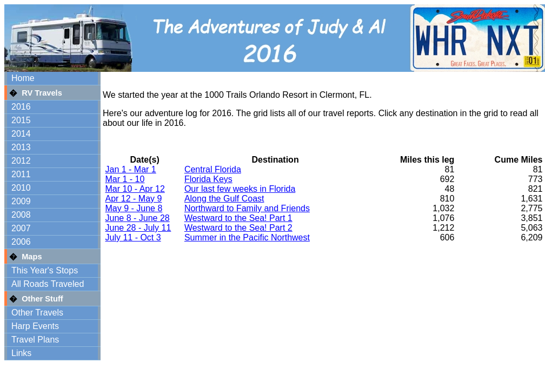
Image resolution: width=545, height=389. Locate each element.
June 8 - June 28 (137, 218)
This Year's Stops (44, 270)
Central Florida (212, 169)
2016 (21, 106)
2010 (21, 187)
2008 (21, 214)
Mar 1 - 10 (125, 179)
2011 (21, 174)
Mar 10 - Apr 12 (135, 188)
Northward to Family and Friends (247, 208)
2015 (21, 120)
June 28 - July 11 (138, 227)
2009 (21, 201)
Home (23, 78)
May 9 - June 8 (134, 208)
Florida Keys (208, 179)
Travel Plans (35, 339)
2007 (21, 228)
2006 (21, 241)
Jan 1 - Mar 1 (130, 169)
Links (21, 353)
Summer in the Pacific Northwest (247, 237)
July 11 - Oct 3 (133, 237)
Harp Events (35, 326)
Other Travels (37, 312)
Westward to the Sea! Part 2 (238, 227)
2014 (21, 133)
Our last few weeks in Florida (239, 188)
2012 (21, 160)
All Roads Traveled (47, 284)
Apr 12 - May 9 (133, 198)
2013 (21, 147)
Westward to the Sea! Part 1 (238, 218)
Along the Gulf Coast (224, 198)
